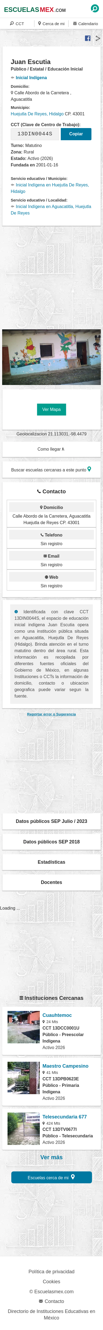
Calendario (85, 23)
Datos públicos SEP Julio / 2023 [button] (51, 821)
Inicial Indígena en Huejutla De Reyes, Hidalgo (50, 188)
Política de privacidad (51, 1271)
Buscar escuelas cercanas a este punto (51, 469)
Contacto (51, 1301)
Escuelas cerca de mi (51, 1177)
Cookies (51, 1281)
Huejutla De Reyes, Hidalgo (37, 114)
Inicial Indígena (29, 77)
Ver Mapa (51, 409)
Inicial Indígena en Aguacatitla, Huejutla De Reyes (51, 209)
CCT (17, 23)
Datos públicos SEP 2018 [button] (51, 842)
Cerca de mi (51, 23)
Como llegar (51, 449)
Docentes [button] (51, 882)
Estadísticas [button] (51, 862)
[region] (52, 277)
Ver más (51, 1157)
